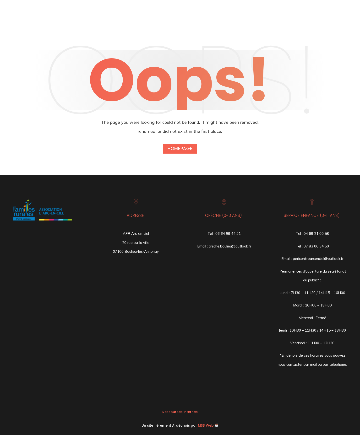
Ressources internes (180, 411)
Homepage (180, 148)
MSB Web (206, 425)
